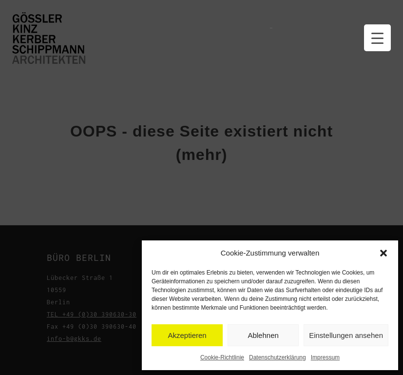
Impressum (325, 357)
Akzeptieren (187, 335)
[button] (383, 253)
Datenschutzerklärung (277, 357)
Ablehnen (263, 335)
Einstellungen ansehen (346, 335)
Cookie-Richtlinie (222, 357)
